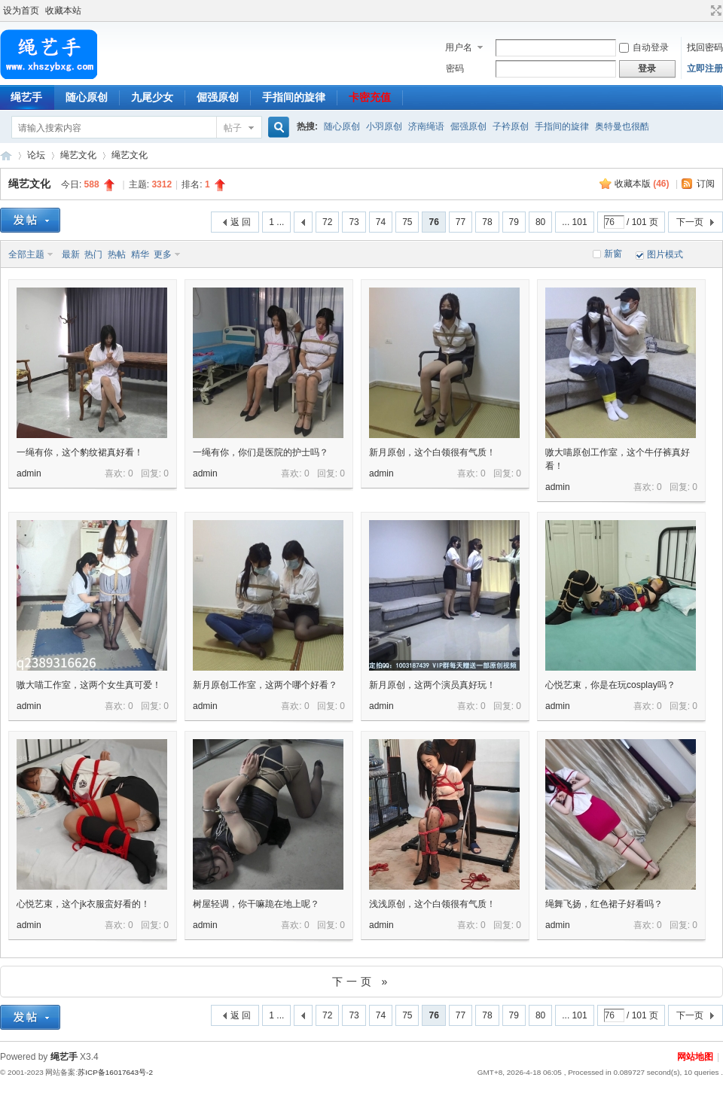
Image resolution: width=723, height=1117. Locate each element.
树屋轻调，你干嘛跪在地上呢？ (256, 904)
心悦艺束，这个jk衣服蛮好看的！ (83, 904)
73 (353, 222)
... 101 (574, 222)
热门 (93, 254)
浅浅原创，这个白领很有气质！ (432, 904)
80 (540, 222)
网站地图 (695, 1057)
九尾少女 (152, 97)
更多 (163, 254)
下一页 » (362, 981)
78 (487, 222)
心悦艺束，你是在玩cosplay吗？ (610, 685)
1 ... (276, 222)
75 (407, 222)
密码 (455, 68)
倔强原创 (218, 97)
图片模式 (665, 254)
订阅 (706, 183)
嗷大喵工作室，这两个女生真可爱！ (89, 685)
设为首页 (21, 10)
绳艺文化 (78, 155)
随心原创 (87, 97)
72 (327, 222)
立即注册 (705, 68)
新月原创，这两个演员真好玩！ (432, 685)
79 (514, 222)
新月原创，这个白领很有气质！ (432, 452)
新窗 (613, 253)
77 (460, 222)
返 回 (240, 222)
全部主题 (26, 254)
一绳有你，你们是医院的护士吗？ (260, 452)
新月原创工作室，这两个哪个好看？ (265, 685)
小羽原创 (384, 126)
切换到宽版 (714, 10)
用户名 (458, 47)
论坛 (36, 155)
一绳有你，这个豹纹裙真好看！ (80, 452)
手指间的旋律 (293, 97)
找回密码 (705, 47)
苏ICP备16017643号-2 (115, 1072)
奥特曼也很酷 (622, 126)
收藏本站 (63, 10)
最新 (71, 254)
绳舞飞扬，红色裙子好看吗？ (604, 904)
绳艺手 (6, 155)
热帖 (117, 254)
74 (381, 222)
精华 (140, 254)
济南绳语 (426, 126)
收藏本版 (642, 183)
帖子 (233, 128)
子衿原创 (511, 126)
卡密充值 (370, 97)
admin (29, 473)
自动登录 (644, 47)
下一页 (689, 222)
